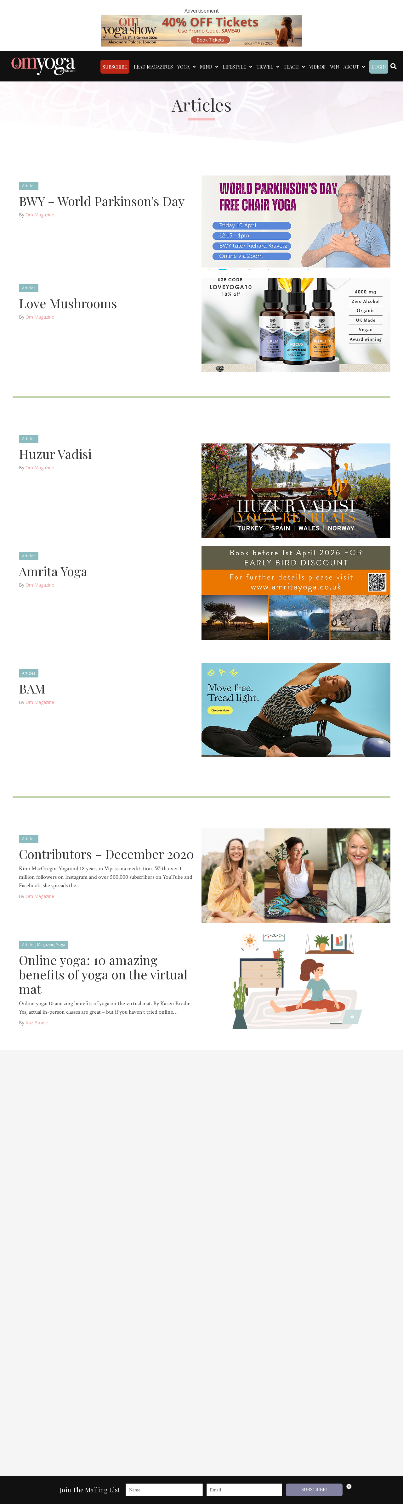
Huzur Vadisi (55, 450)
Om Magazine (40, 211)
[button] (391, 1492)
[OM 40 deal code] (201, 30)
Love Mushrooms (68, 300)
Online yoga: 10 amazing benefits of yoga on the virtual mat (103, 971)
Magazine (45, 941)
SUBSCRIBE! (314, 1489)
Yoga (60, 941)
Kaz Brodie (37, 1019)
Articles (28, 182)
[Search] (393, 65)
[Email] (244, 1490)
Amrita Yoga (53, 568)
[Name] (164, 1490)
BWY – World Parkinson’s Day (101, 197)
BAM (32, 685)
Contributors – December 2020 (106, 850)
